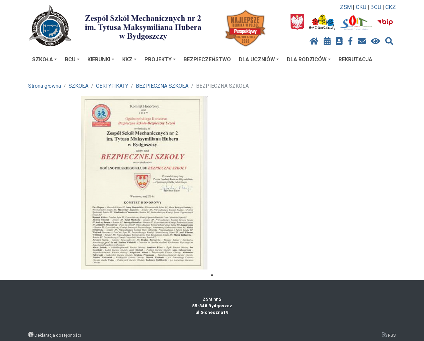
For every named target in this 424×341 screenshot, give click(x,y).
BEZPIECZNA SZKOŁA (162, 86)
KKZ (129, 59)
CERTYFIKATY (112, 86)
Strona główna (44, 86)
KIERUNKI (100, 59)
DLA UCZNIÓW (259, 59)
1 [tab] (212, 275)
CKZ (390, 7)
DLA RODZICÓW (309, 59)
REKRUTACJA (355, 59)
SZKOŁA (44, 59)
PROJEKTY (160, 59)
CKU (361, 7)
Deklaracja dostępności (57, 335)
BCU (375, 7)
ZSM (346, 7)
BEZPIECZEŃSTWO (207, 59)
